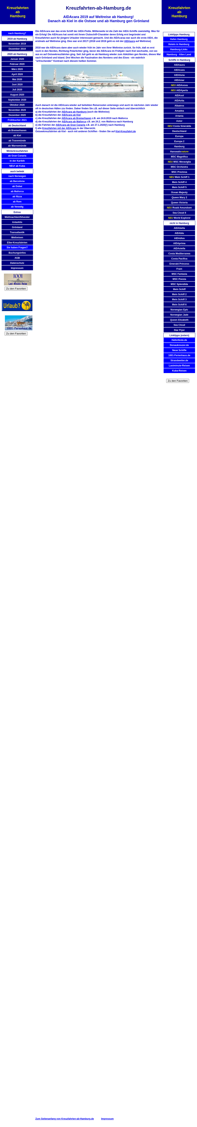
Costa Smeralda (179, 126)
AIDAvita (179, 100)
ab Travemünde (17, 140)
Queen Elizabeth (179, 320)
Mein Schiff (179, 289)
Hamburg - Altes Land (179, 54)
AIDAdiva (179, 238)
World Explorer (179, 218)
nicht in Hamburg (179, 223)
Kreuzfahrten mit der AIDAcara (59, 128)
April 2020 (17, 74)
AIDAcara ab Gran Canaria (70, 125)
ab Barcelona (17, 181)
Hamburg (179, 146)
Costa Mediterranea (179, 253)
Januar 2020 (17, 59)
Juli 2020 (17, 89)
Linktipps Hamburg (179, 34)
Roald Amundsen (179, 207)
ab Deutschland (17, 125)
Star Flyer (179, 330)
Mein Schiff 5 (179, 187)
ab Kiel (17, 135)
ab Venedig (17, 206)
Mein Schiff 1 (179, 177)
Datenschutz (17, 263)
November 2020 (17, 110)
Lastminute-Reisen (179, 365)
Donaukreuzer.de (179, 345)
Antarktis (17, 222)
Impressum (107, 1118)
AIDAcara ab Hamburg (74, 111)
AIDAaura (129, 41)
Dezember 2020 (17, 115)
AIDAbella (179, 228)
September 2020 (17, 99)
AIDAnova (179, 85)
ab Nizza (17, 196)
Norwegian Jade (179, 314)
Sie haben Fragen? (17, 247)
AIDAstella (179, 248)
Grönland (17, 227)
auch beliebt (17, 171)
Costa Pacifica (179, 258)
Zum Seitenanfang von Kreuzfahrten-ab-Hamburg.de (64, 1118)
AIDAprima (179, 243)
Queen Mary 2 (179, 197)
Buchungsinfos (17, 252)
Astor (179, 121)
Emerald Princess (179, 263)
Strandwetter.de (179, 360)
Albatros (179, 105)
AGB (17, 258)
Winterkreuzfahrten (17, 151)
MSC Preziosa (179, 172)
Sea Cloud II (179, 212)
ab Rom (17, 201)
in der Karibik (17, 160)
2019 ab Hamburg (17, 38)
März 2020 (17, 69)
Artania (179, 116)
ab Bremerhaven (17, 130)
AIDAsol (179, 95)
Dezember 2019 (17, 48)
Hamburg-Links (178, 49)
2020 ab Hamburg (17, 54)
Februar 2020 (17, 64)
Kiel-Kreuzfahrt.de (125, 131)
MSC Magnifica (179, 156)
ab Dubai (17, 186)
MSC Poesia (179, 279)
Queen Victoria (179, 202)
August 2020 (17, 94)
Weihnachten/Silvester (17, 217)
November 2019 (17, 43)
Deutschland (179, 131)
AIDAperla (179, 90)
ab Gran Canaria (17, 155)
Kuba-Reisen (179, 370)
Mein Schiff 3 (179, 299)
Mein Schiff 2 (179, 294)
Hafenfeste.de (179, 340)
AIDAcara (179, 70)
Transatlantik (17, 232)
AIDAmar (179, 80)
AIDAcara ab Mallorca (74, 121)
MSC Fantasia (179, 274)
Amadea (179, 110)
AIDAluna (179, 75)
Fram (179, 269)
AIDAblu (179, 233)
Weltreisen (17, 237)
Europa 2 (179, 141)
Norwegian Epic (179, 309)
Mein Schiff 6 (179, 304)
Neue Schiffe (179, 350)
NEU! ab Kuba (17, 166)
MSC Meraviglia (179, 161)
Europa (179, 136)
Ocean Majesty (179, 192)
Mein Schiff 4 (179, 182)
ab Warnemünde (17, 145)
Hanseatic (179, 151)
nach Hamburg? (17, 33)
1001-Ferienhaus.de (179, 355)
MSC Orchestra (179, 167)
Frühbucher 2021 (17, 120)
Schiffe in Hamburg (179, 60)
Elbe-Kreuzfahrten (17, 242)
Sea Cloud (179, 325)
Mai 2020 (17, 79)
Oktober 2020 (17, 105)
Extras (17, 212)
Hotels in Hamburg (178, 44)
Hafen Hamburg (179, 39)
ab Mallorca (17, 191)
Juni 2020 (17, 84)
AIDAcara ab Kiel (71, 115)
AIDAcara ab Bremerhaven (76, 118)
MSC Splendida (179, 284)
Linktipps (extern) (179, 335)
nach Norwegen (17, 176)
